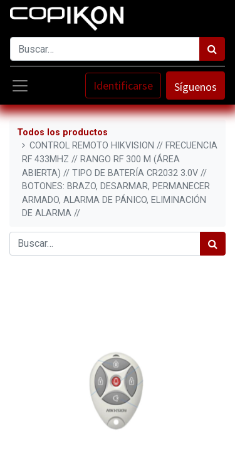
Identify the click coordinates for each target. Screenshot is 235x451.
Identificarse (123, 85)
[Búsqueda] (212, 49)
